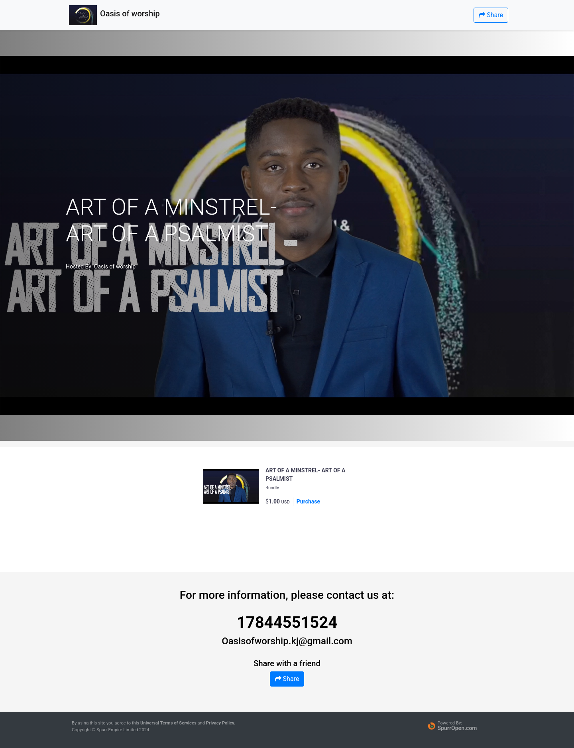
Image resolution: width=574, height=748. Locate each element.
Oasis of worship (115, 266)
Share (491, 15)
